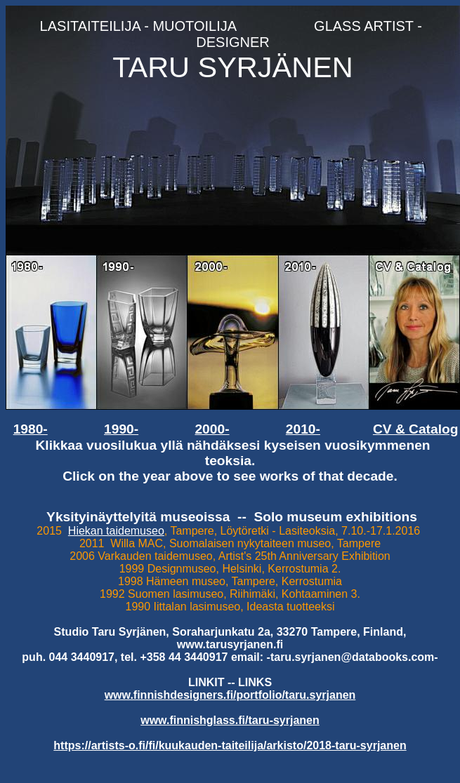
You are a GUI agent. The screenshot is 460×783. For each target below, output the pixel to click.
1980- (30, 429)
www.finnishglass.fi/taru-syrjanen (230, 720)
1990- (121, 429)
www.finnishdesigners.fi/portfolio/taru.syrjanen (230, 695)
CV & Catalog (416, 429)
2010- (303, 429)
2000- (212, 429)
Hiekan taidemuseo (116, 531)
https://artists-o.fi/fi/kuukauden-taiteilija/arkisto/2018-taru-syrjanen (229, 745)
